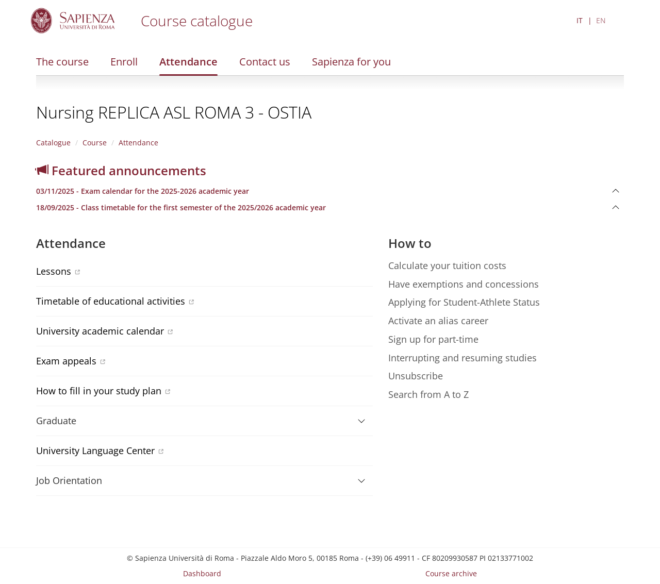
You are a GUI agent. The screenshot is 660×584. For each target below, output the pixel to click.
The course (62, 62)
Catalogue (53, 142)
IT (579, 20)
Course (94, 142)
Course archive (451, 573)
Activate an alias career (438, 320)
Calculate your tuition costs (447, 265)
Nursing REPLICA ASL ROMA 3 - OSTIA (173, 112)
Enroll (124, 62)
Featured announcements (121, 170)
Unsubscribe (415, 376)
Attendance (188, 62)
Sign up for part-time (433, 339)
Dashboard (202, 573)
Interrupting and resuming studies (462, 358)
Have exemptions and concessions (463, 284)
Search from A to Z (428, 394)
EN (601, 20)
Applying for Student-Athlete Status (464, 302)
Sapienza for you (351, 62)
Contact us (264, 62)
